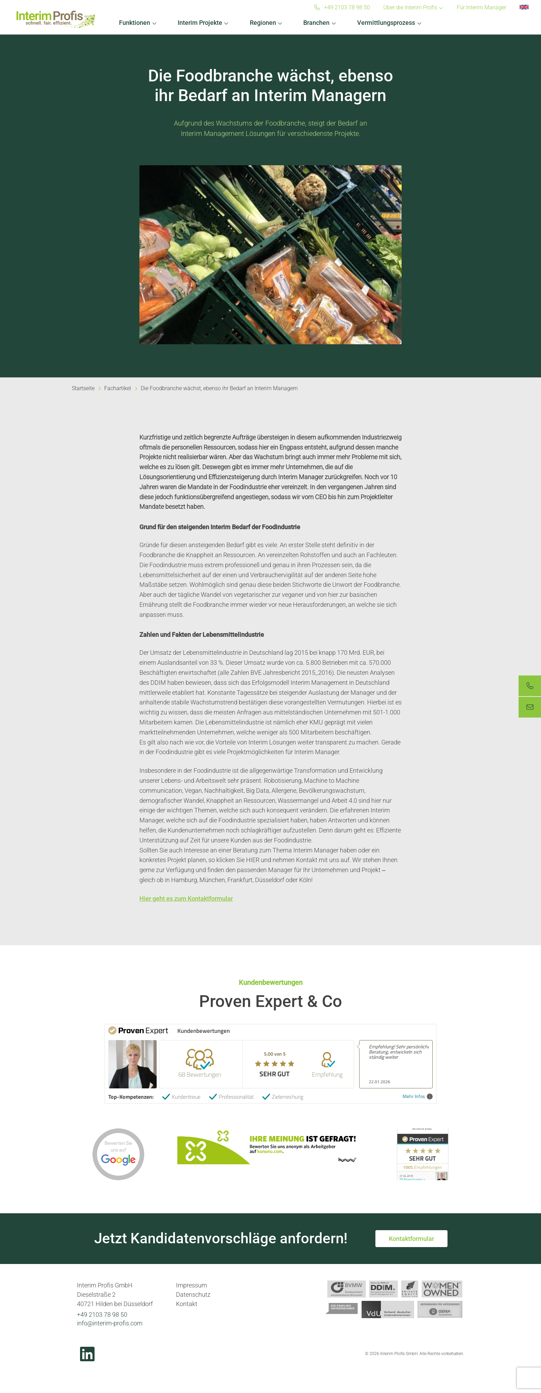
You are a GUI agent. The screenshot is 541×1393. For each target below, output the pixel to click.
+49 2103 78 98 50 (102, 1314)
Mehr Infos (418, 1096)
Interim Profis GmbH (56, 19)
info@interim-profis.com (109, 1323)
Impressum (191, 1285)
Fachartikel (117, 388)
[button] (138, 21)
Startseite (83, 388)
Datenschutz (193, 1294)
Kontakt (186, 1303)
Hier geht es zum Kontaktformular (186, 898)
